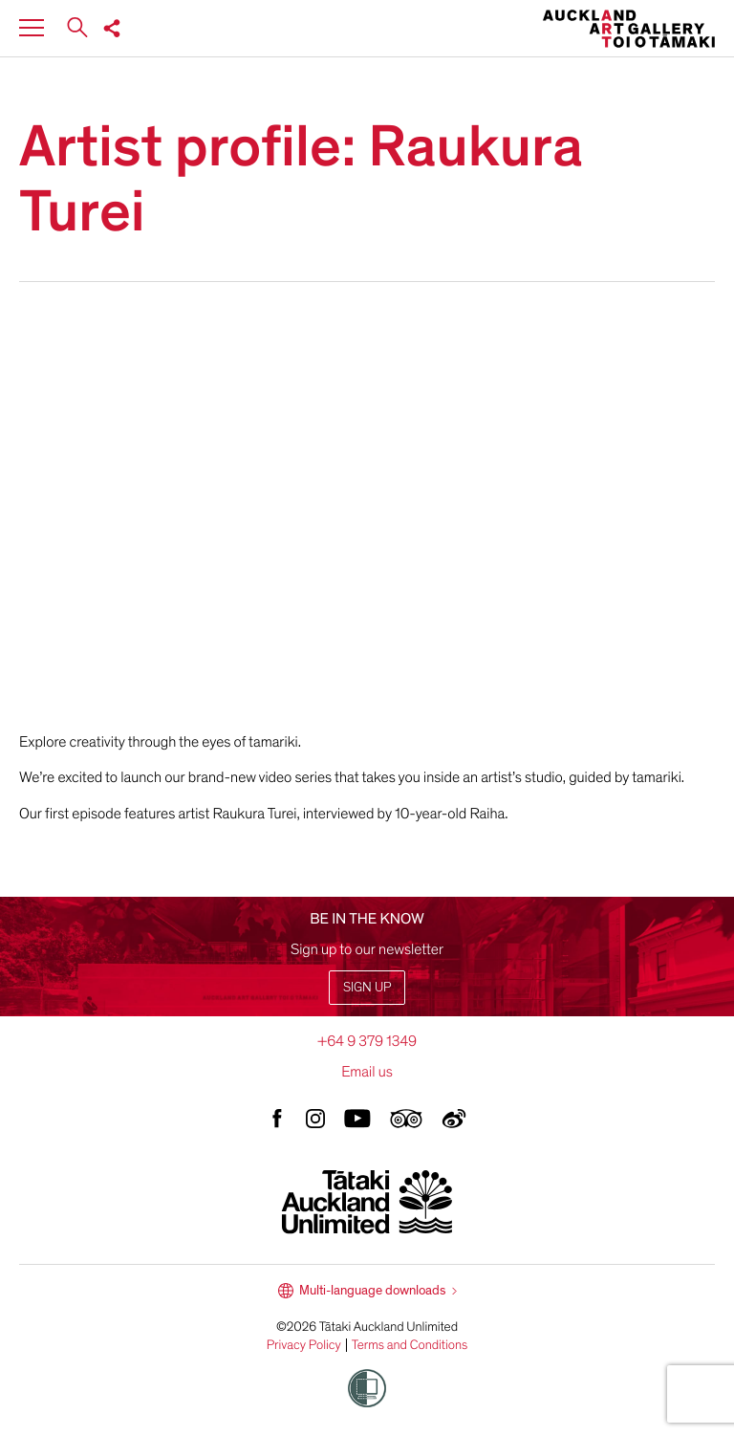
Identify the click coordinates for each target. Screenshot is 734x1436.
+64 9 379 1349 (367, 1041)
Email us (367, 1071)
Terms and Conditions (410, 1345)
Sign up (367, 987)
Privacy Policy (304, 1345)
